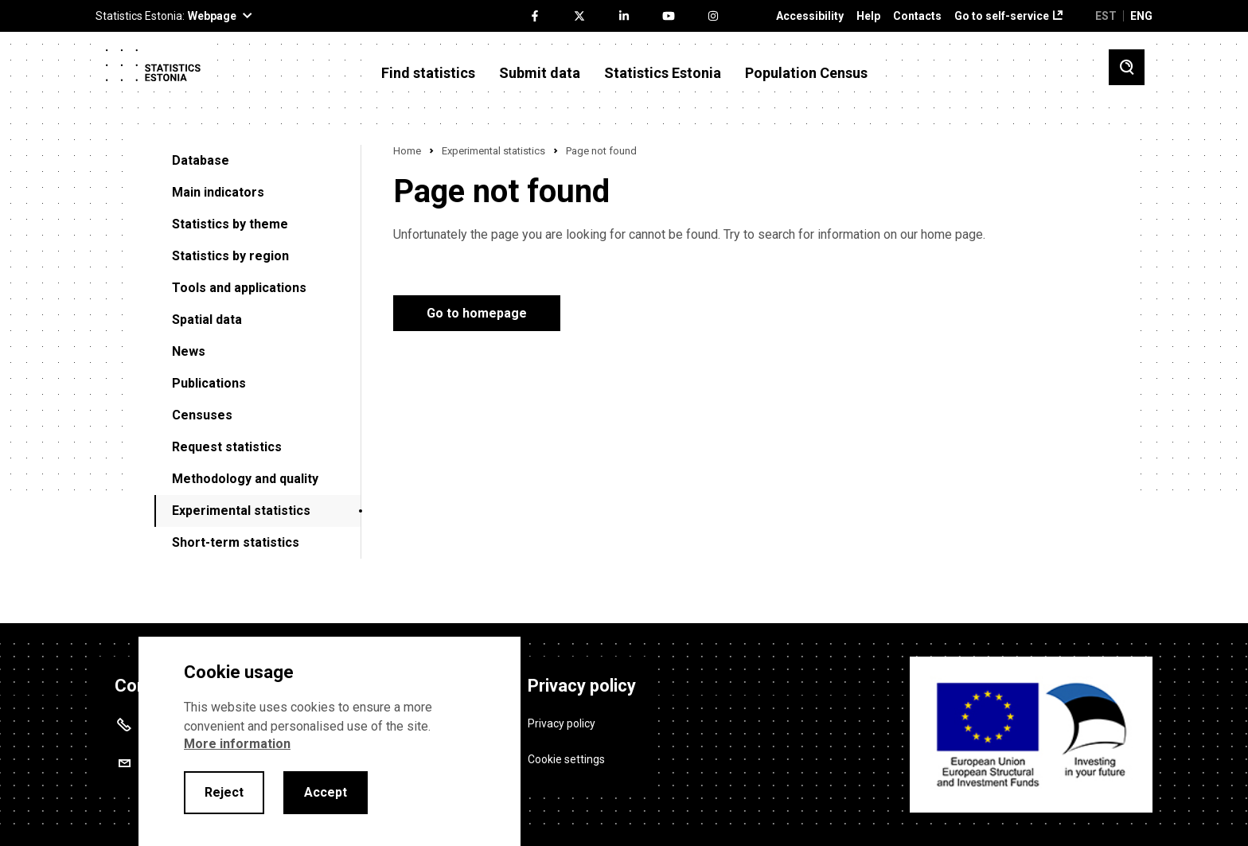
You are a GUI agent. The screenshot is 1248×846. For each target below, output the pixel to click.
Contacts (917, 16)
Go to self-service (1001, 16)
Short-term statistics (235, 542)
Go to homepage (477, 313)
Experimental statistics (241, 510)
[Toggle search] (1126, 67)
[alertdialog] (329, 741)
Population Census (806, 73)
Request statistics (227, 446)
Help (868, 16)
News (188, 351)
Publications (209, 383)
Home (407, 151)
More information (237, 743)
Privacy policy (561, 722)
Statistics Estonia (662, 73)
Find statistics (428, 73)
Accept (325, 792)
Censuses (202, 415)
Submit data (539, 73)
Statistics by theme (230, 224)
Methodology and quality (245, 478)
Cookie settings (566, 758)
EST (1106, 16)
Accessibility (810, 16)
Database (200, 160)
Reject (224, 792)
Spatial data (207, 319)
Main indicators (218, 192)
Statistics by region (230, 255)
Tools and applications (239, 287)
